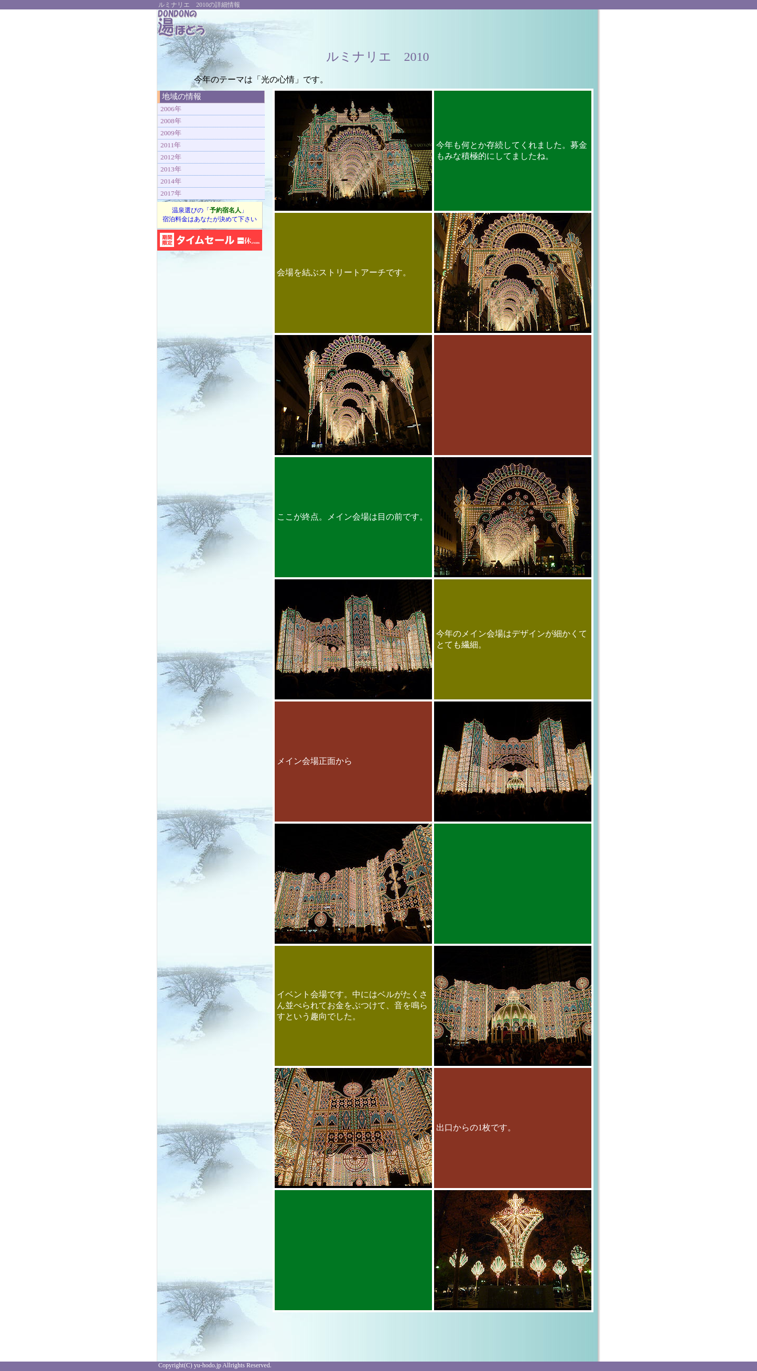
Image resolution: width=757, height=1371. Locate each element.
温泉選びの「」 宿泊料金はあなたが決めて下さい (210, 215)
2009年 (170, 133)
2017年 (170, 193)
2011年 (170, 145)
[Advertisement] (468, 25)
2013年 (170, 169)
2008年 (170, 121)
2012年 (170, 157)
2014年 (170, 181)
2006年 (170, 109)
